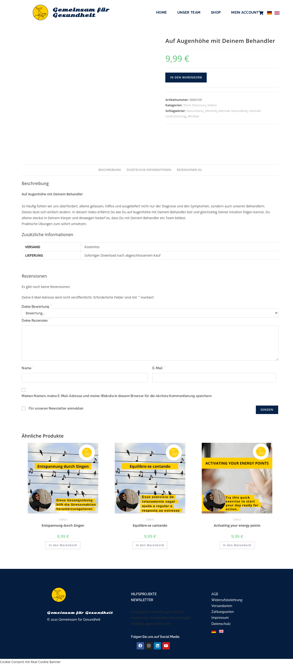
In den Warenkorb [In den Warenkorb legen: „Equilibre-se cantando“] (150, 545)
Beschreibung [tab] (110, 170)
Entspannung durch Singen (63, 525)
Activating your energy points (237, 525)
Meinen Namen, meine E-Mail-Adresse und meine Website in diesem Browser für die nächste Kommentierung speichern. (117, 396)
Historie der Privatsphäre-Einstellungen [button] (161, 618)
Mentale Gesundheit (233, 111)
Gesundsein (194, 111)
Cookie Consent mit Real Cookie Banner (30, 662)
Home (161, 12)
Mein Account (245, 12)
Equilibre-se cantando (150, 525)
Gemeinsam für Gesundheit (83, 12)
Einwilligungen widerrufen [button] (151, 623)
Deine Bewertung (36, 306)
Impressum (220, 618)
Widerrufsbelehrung (226, 600)
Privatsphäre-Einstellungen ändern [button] (157, 612)
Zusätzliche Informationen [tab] (149, 170)
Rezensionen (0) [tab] (189, 170)
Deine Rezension (36, 320)
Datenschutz (221, 624)
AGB (214, 594)
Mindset (193, 116)
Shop (216, 12)
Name (28, 368)
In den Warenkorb (186, 77)
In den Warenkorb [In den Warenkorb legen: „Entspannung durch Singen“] (63, 545)
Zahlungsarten (222, 612)
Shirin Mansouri (194, 105)
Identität (211, 111)
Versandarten (221, 606)
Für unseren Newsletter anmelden (56, 408)
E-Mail (158, 368)
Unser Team (188, 12)
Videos (212, 105)
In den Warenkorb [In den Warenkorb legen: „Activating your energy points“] (237, 545)
